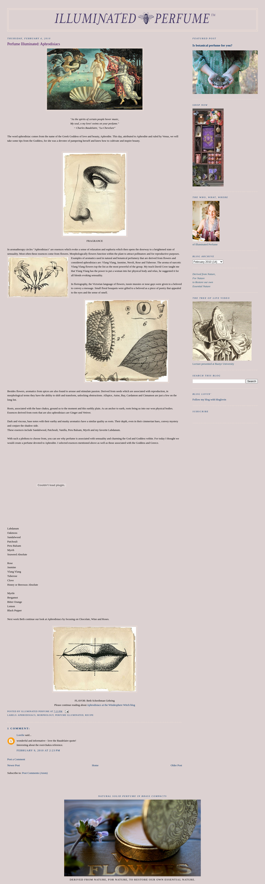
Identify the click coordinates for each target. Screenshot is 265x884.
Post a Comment (16, 759)
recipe (89, 715)
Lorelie (20, 735)
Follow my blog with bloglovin (209, 399)
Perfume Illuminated (69, 715)
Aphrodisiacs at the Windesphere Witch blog (111, 704)
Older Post (176, 765)
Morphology (45, 715)
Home (95, 765)
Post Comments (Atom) (35, 773)
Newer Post (13, 765)
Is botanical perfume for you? (212, 45)
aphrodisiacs (27, 715)
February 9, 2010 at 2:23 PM (38, 750)
